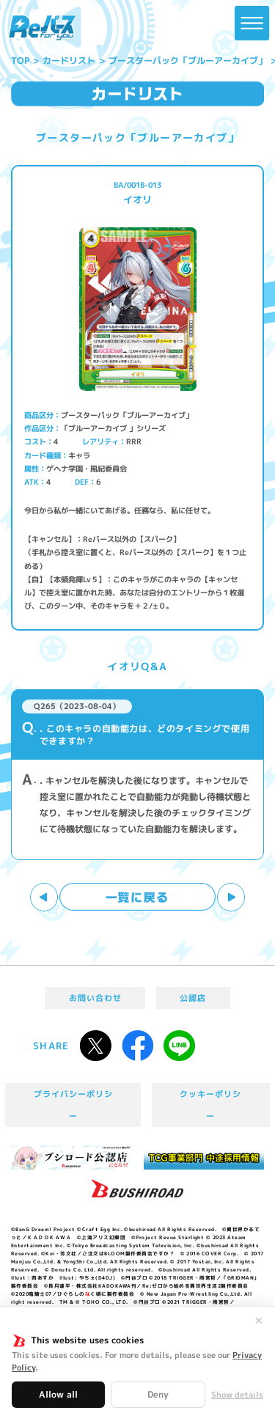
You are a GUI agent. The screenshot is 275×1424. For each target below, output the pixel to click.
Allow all (58, 1394)
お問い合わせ (95, 998)
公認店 (193, 998)
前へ (44, 897)
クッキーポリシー (210, 1105)
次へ (231, 897)
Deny (158, 1394)
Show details (237, 1395)
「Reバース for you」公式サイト (42, 28)
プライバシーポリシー (74, 1105)
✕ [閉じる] (258, 1320)
